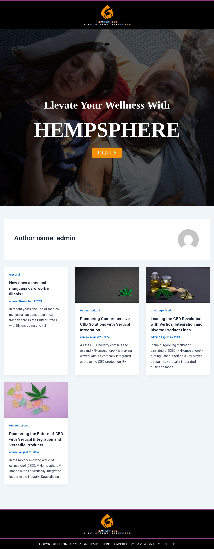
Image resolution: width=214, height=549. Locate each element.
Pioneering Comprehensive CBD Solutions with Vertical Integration (106, 324)
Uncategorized (90, 310)
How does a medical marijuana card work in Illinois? (31, 288)
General (14, 274)
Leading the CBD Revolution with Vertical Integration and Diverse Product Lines (177, 324)
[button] (107, 44)
